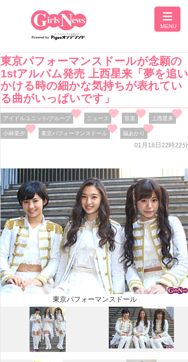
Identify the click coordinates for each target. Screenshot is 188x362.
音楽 (129, 118)
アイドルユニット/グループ (37, 118)
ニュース (98, 118)
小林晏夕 (14, 133)
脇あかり (134, 133)
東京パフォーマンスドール (74, 133)
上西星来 (162, 118)
